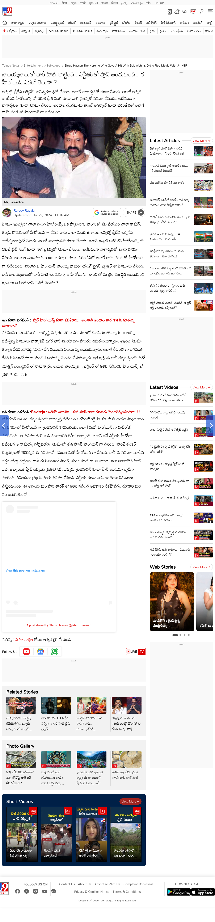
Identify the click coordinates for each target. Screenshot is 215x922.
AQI (184, 11)
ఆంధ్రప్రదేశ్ (86, 22)
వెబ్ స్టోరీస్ (151, 22)
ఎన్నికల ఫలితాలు (37, 22)
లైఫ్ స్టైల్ (114, 22)
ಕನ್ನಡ (73, 2)
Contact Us (67, 884)
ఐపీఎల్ (72, 22)
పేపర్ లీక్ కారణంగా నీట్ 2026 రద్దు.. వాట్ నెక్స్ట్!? (21, 853)
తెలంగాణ (100, 22)
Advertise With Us (107, 884)
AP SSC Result (58, 31)
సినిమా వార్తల (23, 639)
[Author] (7, 213)
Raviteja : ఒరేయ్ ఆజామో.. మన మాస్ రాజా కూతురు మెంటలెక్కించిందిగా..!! (85, 412)
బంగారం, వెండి (137, 31)
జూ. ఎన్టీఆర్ (177, 31)
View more (130, 801)
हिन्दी (65, 2)
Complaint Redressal (138, 884)
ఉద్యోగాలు (12, 31)
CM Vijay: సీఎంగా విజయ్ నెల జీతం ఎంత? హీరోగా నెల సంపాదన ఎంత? (90, 853)
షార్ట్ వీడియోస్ (168, 22)
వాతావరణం (118, 31)
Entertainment (33, 65)
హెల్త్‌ (209, 22)
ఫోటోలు (126, 22)
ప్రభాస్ (163, 31)
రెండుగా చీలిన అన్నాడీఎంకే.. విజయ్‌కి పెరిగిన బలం (56, 853)
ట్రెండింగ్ (198, 22)
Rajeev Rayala (24, 210)
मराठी (82, 2)
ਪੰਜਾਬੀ (114, 2)
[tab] (175, 635)
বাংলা (104, 2)
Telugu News (11, 65)
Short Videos (19, 801)
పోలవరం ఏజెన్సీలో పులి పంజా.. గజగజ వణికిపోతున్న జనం (125, 853)
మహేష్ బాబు (194, 31)
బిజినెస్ (138, 22)
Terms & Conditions (127, 892)
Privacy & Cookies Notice (91, 892)
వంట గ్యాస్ (102, 31)
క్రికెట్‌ (152, 31)
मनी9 (148, 2)
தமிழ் (124, 2)
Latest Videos (164, 387)
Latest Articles (165, 140)
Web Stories (163, 566)
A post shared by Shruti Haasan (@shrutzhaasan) (59, 625)
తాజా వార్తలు (18, 22)
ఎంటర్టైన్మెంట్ (57, 22)
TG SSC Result (82, 31)
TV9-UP (159, 2)
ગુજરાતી (93, 2)
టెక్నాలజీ (26, 31)
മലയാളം (136, 2)
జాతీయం (184, 22)
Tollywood (53, 65)
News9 (54, 2)
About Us (84, 884)
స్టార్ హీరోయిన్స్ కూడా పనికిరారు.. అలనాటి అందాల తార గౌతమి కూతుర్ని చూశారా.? (68, 322)
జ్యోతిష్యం (39, 31)
